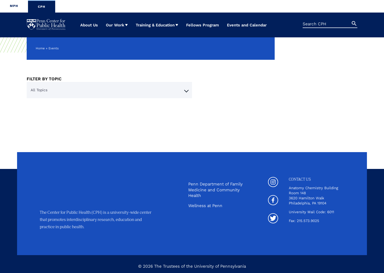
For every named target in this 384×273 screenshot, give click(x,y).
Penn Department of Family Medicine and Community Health (215, 189)
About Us (89, 25)
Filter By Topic (44, 78)
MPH (14, 6)
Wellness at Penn (205, 205)
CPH (41, 7)
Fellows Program (202, 25)
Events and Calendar (247, 25)
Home (40, 48)
